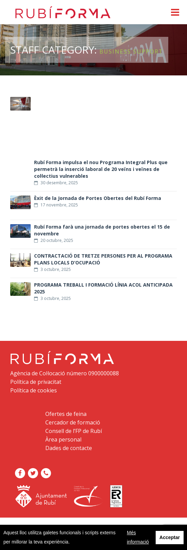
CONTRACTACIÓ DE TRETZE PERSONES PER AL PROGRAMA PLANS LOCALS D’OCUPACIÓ (103, 259)
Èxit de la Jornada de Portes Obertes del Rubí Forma (97, 198)
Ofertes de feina (66, 414)
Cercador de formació (72, 422)
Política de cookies (33, 390)
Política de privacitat (35, 382)
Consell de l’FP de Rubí (73, 431)
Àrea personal (63, 439)
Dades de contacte (68, 448)
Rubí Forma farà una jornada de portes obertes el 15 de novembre (102, 230)
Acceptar (169, 537)
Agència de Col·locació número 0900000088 (64, 373)
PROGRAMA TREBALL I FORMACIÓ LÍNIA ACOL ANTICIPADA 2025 (103, 288)
